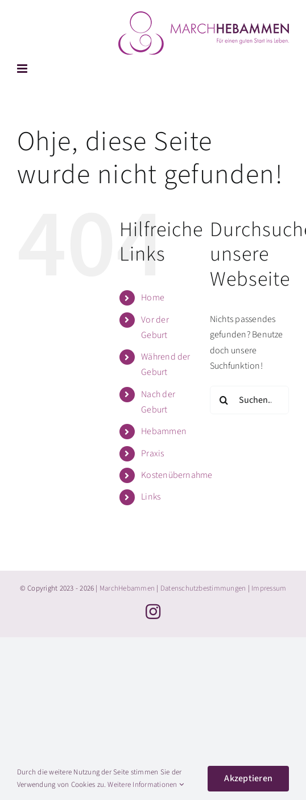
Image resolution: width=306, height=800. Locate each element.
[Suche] (224, 400)
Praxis (152, 453)
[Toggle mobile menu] (23, 69)
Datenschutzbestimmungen (203, 588)
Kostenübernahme (177, 475)
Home (152, 297)
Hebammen (164, 431)
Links (150, 496)
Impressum (268, 588)
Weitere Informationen (145, 785)
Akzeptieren (248, 778)
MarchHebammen (127, 588)
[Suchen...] (249, 400)
